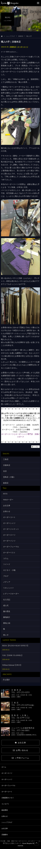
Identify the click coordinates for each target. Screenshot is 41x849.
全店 (5, 471)
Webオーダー (8, 500)
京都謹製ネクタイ (8, 798)
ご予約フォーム (20, 758)
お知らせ (6, 511)
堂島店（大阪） (9, 477)
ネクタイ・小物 (9, 570)
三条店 (5, 459)
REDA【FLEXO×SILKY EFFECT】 (15, 646)
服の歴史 (6, 611)
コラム (5, 558)
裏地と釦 (6, 623)
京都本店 (20, 36)
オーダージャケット (11, 529)
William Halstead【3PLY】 (12, 665)
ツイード (6, 564)
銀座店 (5, 483)
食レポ (5, 635)
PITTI (5, 494)
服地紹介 (6, 617)
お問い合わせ (20, 750)
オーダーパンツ (9, 541)
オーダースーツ (22, 47)
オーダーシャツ (9, 523)
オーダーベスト (9, 553)
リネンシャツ (8, 588)
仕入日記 (6, 600)
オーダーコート (9, 517)
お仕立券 (6, 505)
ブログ (5, 576)
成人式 (5, 605)
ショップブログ (10, 36)
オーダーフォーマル (11, 547)
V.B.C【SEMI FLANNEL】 (12, 655)
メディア (6, 582)
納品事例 (5, 810)
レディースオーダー (11, 594)
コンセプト (5, 804)
